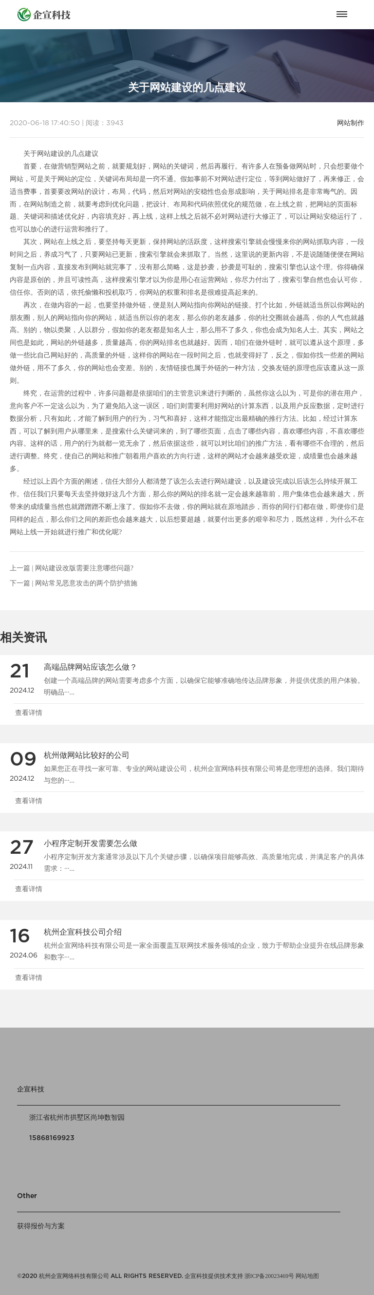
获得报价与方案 (41, 1226)
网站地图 (307, 1276)
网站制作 (350, 122)
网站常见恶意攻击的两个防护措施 (86, 583)
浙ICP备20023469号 (269, 1276)
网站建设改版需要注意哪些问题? (84, 568)
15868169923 (52, 1138)
